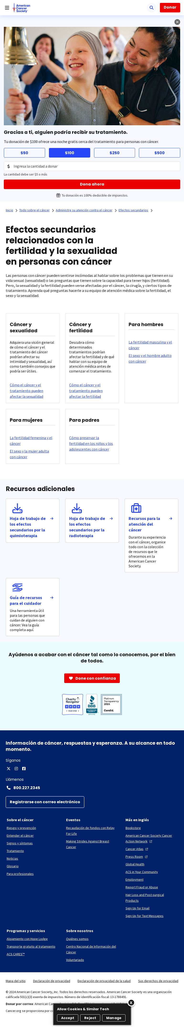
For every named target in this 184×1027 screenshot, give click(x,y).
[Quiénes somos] (77, 939)
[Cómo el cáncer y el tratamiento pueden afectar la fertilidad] (92, 390)
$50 (24, 153)
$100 (69, 153)
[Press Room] (137, 856)
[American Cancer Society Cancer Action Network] (151, 838)
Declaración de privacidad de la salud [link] (104, 981)
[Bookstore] (133, 828)
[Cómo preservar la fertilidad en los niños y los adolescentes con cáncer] (92, 443)
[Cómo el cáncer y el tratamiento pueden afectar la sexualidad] (32, 390)
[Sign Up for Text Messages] (144, 916)
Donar (170, 7)
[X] (8, 768)
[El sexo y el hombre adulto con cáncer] (151, 358)
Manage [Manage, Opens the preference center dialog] (113, 1018)
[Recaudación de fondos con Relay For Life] (92, 830)
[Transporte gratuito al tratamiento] (31, 946)
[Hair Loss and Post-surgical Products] (151, 897)
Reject (90, 1018)
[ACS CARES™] (16, 954)
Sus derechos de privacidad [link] (158, 981)
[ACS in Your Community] (142, 872)
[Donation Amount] (92, 166)
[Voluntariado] (75, 960)
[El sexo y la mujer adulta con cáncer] (32, 454)
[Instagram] (16, 768)
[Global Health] (135, 864)
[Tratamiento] (15, 851)
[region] (92, 1014)
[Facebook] (24, 768)
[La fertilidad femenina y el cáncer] (32, 440)
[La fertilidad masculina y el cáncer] (151, 345)
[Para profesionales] (20, 874)
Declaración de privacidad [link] (51, 981)
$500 (159, 153)
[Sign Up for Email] (137, 908)
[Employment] (134, 879)
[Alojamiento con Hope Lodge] (27, 939)
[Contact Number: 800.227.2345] (92, 788)
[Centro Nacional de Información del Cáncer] (92, 949)
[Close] (131, 1002)
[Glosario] (13, 866)
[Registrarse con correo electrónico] (45, 802)
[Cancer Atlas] (137, 849)
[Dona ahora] (92, 184)
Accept (67, 1018)
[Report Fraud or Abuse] (142, 887)
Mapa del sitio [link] (16, 981)
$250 (115, 153)
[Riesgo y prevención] (21, 828)
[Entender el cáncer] (20, 835)
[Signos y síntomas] (20, 843)
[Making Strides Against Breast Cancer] (92, 844)
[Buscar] (151, 7)
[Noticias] (12, 858)
